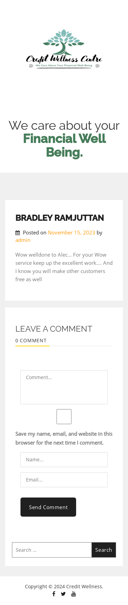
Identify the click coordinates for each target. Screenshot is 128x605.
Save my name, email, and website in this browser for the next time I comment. (63, 438)
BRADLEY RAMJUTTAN (59, 218)
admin (22, 239)
